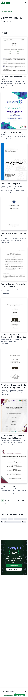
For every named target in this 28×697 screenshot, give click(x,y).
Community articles (6, 11)
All (6, 9)
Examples (17, 9)
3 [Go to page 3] (8, 500)
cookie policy (13, 693)
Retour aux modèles (7, 6)
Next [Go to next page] (23, 500)
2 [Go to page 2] (5, 500)
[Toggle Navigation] (25, 2)
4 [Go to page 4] (11, 500)
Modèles (10, 9)
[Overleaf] (5, 2)
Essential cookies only (7, 695)
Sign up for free (14, 565)
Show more (5, 525)
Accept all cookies (19, 695)
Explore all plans (14, 569)
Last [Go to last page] (4, 504)
